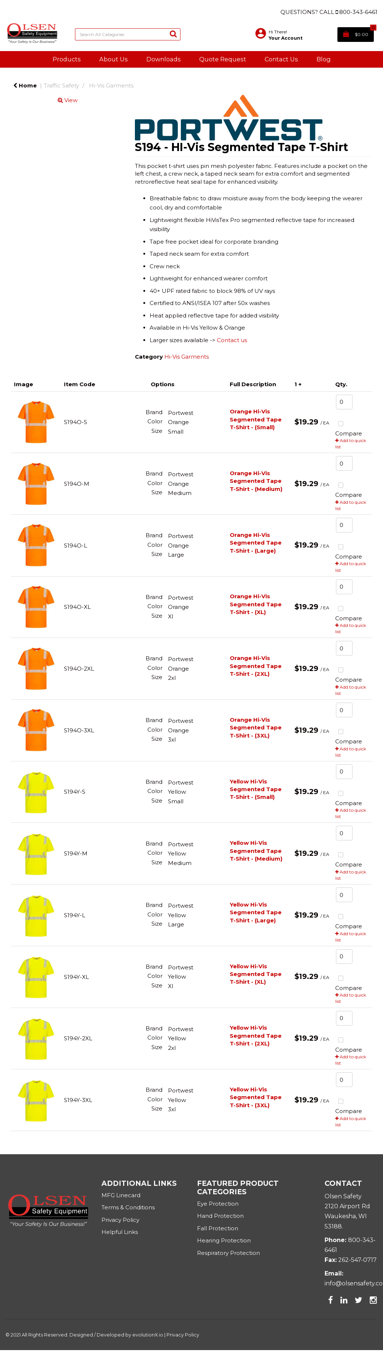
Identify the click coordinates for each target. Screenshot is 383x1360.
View (68, 100)
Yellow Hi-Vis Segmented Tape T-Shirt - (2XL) (256, 1035)
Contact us (232, 340)
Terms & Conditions (128, 1207)
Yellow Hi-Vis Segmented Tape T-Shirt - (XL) (256, 974)
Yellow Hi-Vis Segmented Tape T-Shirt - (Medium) (256, 850)
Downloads (163, 59)
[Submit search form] (173, 33)
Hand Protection (220, 1215)
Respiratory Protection (228, 1252)
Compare (348, 428)
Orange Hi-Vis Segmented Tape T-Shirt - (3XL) (256, 727)
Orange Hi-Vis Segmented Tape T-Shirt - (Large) (256, 542)
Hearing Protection (224, 1240)
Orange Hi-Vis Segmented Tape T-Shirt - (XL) (256, 604)
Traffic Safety (61, 85)
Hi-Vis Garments (111, 85)
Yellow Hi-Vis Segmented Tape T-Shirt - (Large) (256, 912)
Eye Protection (218, 1203)
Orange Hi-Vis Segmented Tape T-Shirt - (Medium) (256, 481)
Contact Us (281, 59)
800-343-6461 (358, 11)
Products (67, 59)
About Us (113, 59)
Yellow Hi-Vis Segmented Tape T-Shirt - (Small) (256, 789)
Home (25, 85)
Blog (323, 59)
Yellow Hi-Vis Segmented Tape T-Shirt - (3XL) (256, 1097)
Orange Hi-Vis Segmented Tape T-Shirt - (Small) (256, 419)
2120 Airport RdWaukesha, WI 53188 (347, 1216)
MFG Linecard (120, 1195)
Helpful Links (119, 1231)
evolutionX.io (147, 1335)
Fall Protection (217, 1228)
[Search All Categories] (127, 34)
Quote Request (222, 59)
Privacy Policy (121, 1219)
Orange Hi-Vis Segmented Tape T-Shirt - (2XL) (256, 665)
